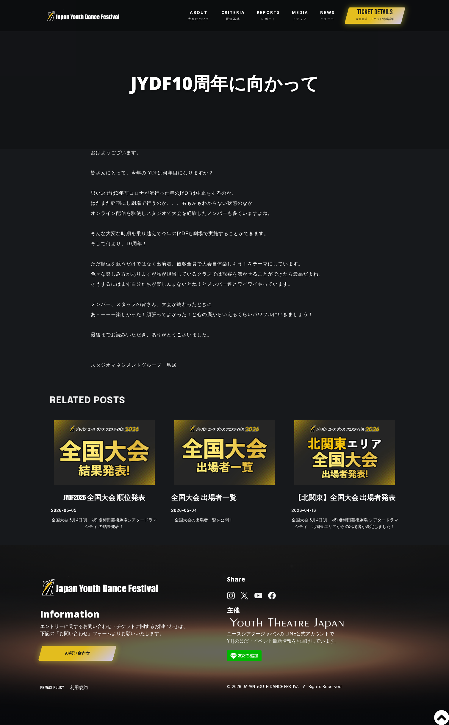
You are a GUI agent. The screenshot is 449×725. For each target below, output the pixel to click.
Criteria (233, 15)
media (300, 15)
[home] (83, 15)
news (327, 15)
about (198, 15)
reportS (268, 15)
